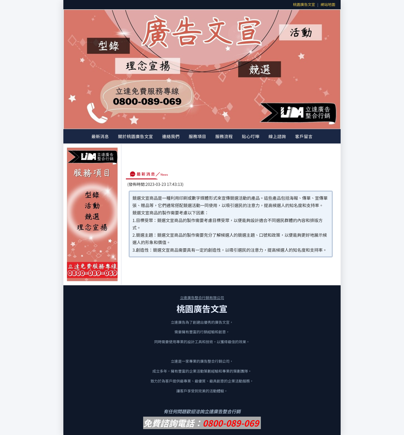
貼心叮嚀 (250, 136)
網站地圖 (328, 4)
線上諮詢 (277, 136)
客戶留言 (304, 136)
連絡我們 (171, 136)
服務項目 (197, 136)
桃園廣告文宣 (304, 4)
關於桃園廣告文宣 (135, 136)
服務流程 (224, 136)
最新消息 (100, 136)
